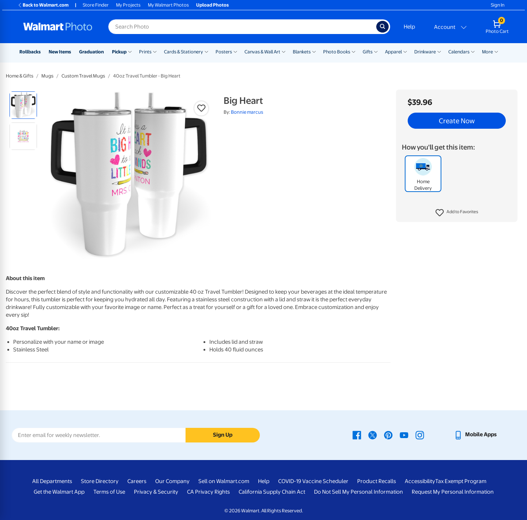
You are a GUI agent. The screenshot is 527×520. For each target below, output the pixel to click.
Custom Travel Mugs (83, 76)
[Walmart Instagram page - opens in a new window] (419, 434)
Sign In (497, 5)
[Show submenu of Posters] (235, 51)
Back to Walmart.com (43, 5)
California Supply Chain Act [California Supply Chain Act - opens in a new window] (272, 492)
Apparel (393, 51)
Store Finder (96, 5)
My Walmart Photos (168, 5)
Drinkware (425, 51)
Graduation (91, 51)
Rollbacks (30, 51)
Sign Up (222, 435)
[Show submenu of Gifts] (376, 51)
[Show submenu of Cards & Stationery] (206, 51)
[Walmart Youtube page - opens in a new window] (404, 434)
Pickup (119, 51)
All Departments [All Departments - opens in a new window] (52, 481)
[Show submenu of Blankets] (314, 51)
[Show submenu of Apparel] (405, 51)
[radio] (23, 105)
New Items (60, 51)
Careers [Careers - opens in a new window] (136, 481)
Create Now (457, 121)
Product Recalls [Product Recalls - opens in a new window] (376, 481)
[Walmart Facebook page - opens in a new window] (356, 434)
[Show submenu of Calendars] (473, 51)
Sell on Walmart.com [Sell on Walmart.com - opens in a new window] (223, 481)
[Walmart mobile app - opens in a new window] (475, 434)
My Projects (128, 5)
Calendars (459, 51)
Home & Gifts (19, 76)
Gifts (368, 51)
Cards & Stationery (183, 51)
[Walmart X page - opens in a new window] (372, 434)
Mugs (47, 76)
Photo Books (336, 51)
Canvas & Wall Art (262, 51)
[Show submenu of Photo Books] (353, 51)
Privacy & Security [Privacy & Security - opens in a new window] (156, 492)
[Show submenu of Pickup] (130, 51)
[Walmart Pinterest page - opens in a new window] (388, 434)
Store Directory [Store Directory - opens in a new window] (100, 481)
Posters (224, 51)
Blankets (302, 51)
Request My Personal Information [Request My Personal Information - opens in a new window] (453, 492)
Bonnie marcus (247, 112)
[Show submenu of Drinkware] (439, 51)
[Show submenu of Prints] (155, 51)
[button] (457, 213)
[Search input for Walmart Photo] (242, 26)
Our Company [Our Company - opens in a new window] (172, 481)
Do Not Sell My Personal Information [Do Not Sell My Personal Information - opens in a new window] (358, 492)
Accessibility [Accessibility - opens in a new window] (420, 481)
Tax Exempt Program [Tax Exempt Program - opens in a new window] (460, 481)
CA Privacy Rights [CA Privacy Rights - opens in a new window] (208, 492)
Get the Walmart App (59, 492)
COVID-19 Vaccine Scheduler (313, 481)
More (487, 51)
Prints (145, 51)
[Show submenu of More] (496, 51)
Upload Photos (212, 5)
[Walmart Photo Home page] (58, 26)
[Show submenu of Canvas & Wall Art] (283, 51)
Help (409, 26)
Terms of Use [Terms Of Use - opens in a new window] (109, 492)
